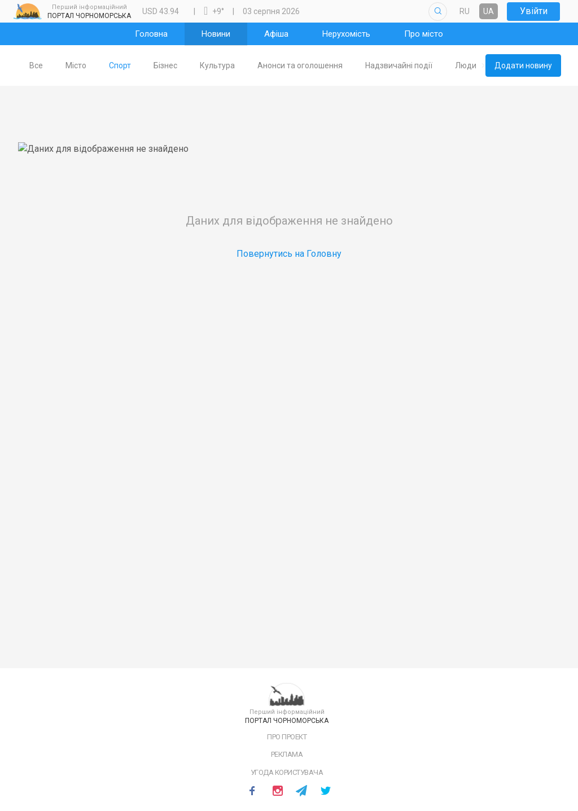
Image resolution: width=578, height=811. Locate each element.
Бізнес (183, 65)
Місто (94, 65)
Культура (235, 65)
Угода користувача (287, 772)
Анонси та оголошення (318, 65)
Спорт (138, 65)
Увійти (534, 11)
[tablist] (251, 65)
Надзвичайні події (416, 65)
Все (54, 65)
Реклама (287, 754)
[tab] (54, 65)
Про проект (286, 737)
